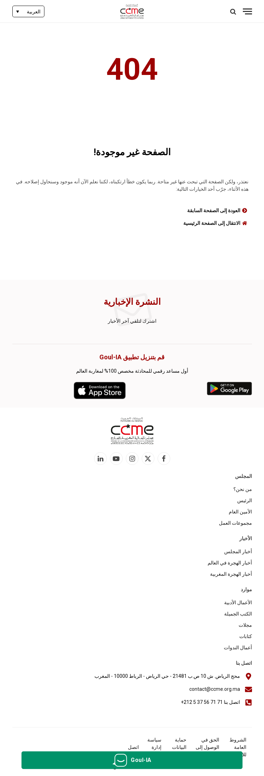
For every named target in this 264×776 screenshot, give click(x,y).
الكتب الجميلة (238, 614)
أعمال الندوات (238, 647)
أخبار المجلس (238, 551)
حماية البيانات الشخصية (177, 747)
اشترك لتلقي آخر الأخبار (132, 321)
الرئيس (244, 500)
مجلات (245, 625)
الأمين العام (240, 512)
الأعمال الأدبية (238, 602)
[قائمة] (247, 11)
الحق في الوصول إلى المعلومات (207, 747)
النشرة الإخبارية (132, 302)
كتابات (245, 636)
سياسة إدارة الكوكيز (154, 747)
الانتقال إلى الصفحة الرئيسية (211, 223)
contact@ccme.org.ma (214, 689)
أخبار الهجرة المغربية (231, 574)
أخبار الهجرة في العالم (230, 563)
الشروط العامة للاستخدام (236, 747)
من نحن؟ (242, 489)
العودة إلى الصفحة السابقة (213, 210)
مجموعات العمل (235, 523)
